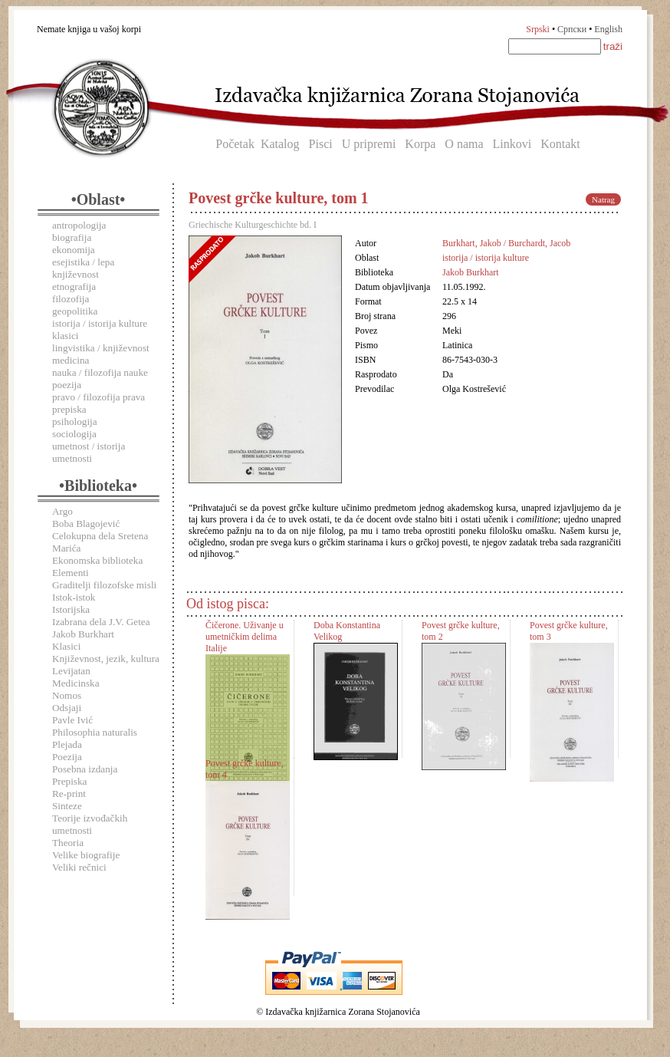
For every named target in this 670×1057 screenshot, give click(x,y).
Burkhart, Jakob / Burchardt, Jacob (506, 243)
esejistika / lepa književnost (83, 268)
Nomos (66, 695)
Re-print (69, 793)
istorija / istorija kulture (99, 323)
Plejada (67, 744)
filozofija (70, 299)
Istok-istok (73, 597)
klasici (65, 335)
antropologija (79, 225)
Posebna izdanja (84, 769)
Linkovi (512, 143)
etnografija (74, 286)
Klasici (66, 646)
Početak (235, 143)
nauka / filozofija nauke (100, 372)
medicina (70, 360)
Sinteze (67, 806)
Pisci (321, 143)
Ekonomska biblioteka (97, 560)
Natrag (603, 199)
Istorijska (71, 609)
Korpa (420, 143)
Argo (62, 511)
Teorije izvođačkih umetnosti (89, 824)
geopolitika (74, 311)
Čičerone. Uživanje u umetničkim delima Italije (244, 637)
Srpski (538, 29)
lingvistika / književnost (100, 348)
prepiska (69, 409)
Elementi (70, 572)
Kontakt (560, 143)
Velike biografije (86, 855)
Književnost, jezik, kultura (105, 658)
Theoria (68, 842)
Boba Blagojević (86, 523)
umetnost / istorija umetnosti (88, 452)
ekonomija (73, 249)
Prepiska (69, 781)
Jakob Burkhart (83, 634)
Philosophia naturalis (94, 732)
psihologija (74, 421)
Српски (571, 29)
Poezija (67, 756)
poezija (66, 384)
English (608, 29)
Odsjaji (66, 707)
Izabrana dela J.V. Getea (101, 621)
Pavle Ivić (72, 720)
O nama (464, 143)
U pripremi (369, 143)
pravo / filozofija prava (98, 397)
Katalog (280, 143)
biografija (71, 237)
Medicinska (76, 683)
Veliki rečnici (79, 867)
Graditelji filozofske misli (104, 585)
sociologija (74, 434)
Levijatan (71, 671)
